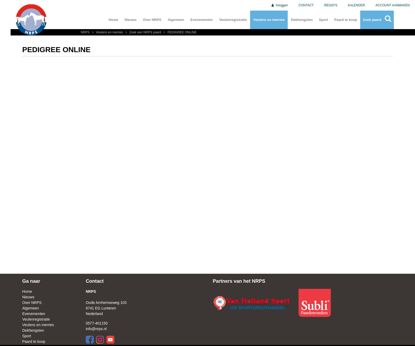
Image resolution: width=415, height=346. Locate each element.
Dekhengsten (302, 20)
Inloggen (279, 5)
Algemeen (176, 20)
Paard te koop (345, 20)
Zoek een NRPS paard (143, 32)
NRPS (86, 32)
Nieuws (131, 20)
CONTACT (306, 5)
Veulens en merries (269, 20)
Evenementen (202, 20)
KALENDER (356, 5)
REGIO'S (330, 5)
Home (113, 20)
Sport (323, 20)
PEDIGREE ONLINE (179, 32)
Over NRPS (152, 20)
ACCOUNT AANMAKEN (393, 5)
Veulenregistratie (233, 20)
